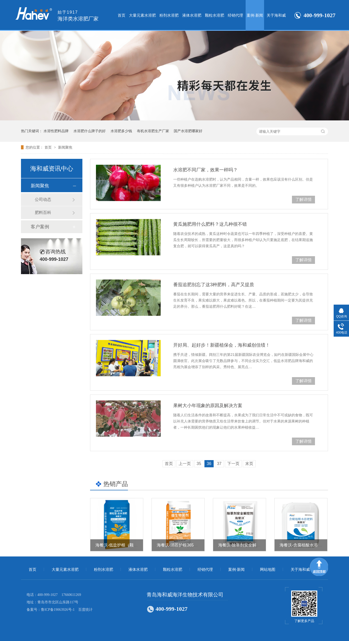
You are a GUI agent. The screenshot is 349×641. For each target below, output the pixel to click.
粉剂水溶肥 (169, 15)
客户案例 (40, 226)
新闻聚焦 (65, 147)
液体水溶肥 (191, 15)
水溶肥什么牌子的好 (89, 131)
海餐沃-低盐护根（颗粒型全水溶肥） (128, 545)
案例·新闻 (255, 15)
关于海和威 (276, 15)
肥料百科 (43, 212)
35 (199, 463)
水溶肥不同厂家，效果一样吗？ (205, 169)
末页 (249, 463)
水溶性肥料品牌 (56, 131)
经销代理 (235, 15)
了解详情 (303, 199)
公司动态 (43, 199)
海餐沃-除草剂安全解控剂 (241, 545)
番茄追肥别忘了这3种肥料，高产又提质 (213, 284)
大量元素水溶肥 (142, 15)
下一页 (233, 463)
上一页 (185, 463)
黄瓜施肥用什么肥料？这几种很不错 (210, 224)
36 (209, 463)
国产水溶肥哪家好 (188, 131)
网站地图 (267, 569)
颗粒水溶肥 (214, 15)
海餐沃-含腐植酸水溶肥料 (303, 545)
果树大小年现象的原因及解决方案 (207, 405)
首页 (121, 15)
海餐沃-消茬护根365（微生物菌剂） (189, 545)
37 (219, 463)
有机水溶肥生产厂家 (153, 131)
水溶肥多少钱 (121, 131)
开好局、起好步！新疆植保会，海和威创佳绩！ (221, 345)
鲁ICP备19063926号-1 (57, 610)
